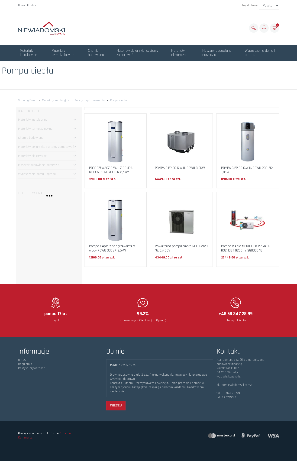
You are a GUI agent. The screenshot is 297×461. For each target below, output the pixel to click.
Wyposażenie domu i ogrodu (260, 52)
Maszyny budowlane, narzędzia (217, 52)
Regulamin (25, 364)
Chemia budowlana (96, 52)
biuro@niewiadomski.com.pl (234, 385)
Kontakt (32, 5)
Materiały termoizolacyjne (63, 52)
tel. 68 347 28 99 (228, 393)
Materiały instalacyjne (28, 52)
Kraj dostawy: (250, 5)
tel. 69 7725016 (226, 397)
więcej (116, 405)
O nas (21, 5)
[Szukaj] (253, 28)
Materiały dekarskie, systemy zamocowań (137, 52)
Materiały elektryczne (179, 52)
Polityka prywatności (31, 368)
